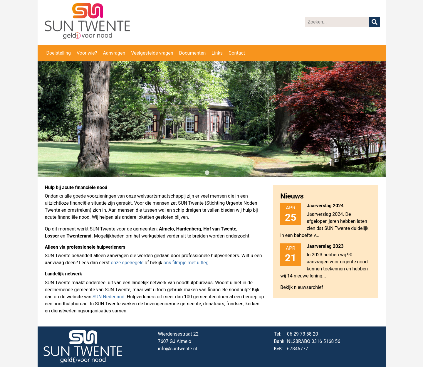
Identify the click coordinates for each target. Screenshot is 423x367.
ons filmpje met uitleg (185, 262)
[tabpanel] (212, 119)
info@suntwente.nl (177, 348)
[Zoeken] (337, 22)
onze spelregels (127, 262)
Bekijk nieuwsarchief (301, 287)
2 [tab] (216, 173)
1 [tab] (207, 173)
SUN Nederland (109, 296)
